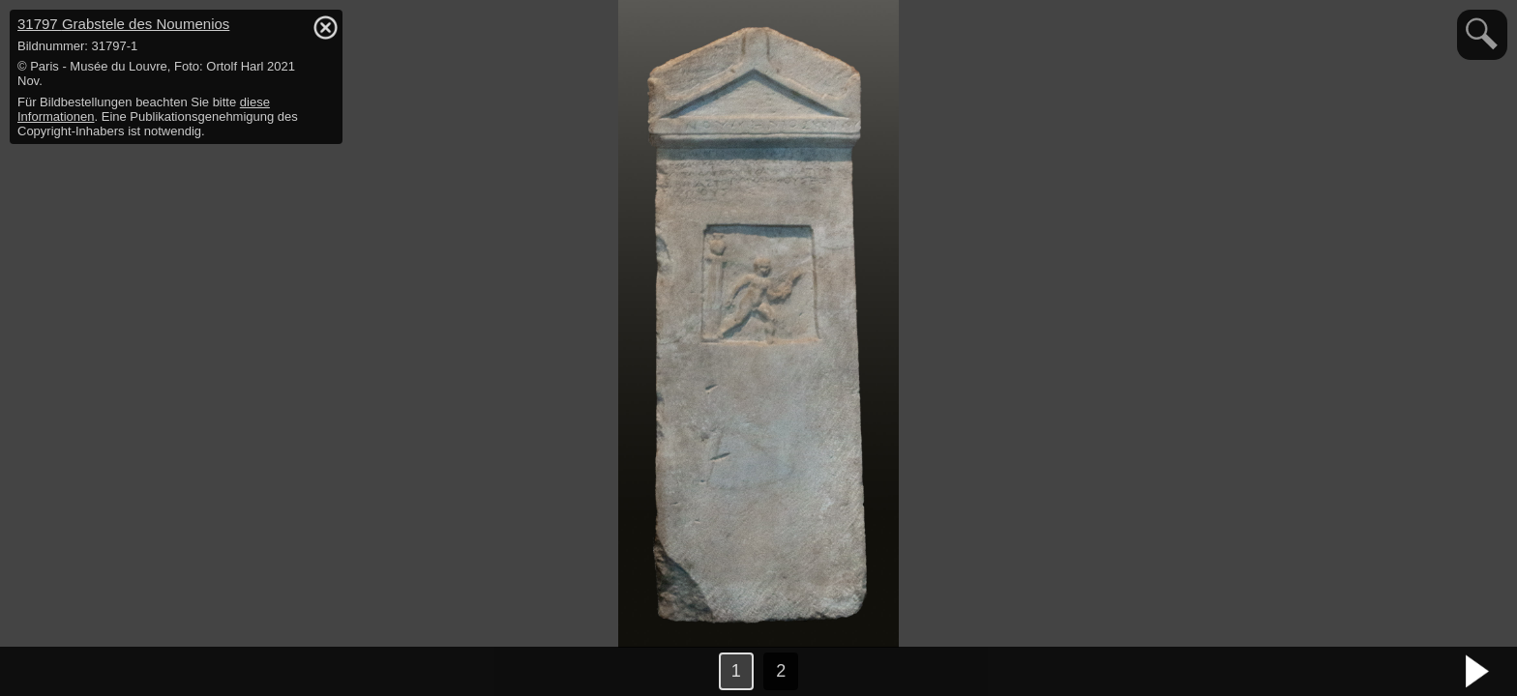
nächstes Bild (1478, 672)
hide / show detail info (325, 27)
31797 (123, 23)
